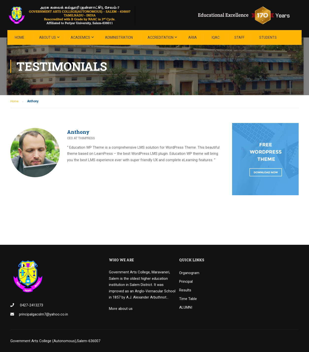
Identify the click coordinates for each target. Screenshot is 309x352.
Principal (186, 281)
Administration (119, 37)
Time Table (188, 299)
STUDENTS (268, 37)
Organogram (189, 273)
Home (19, 37)
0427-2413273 (31, 305)
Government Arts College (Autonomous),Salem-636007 (55, 341)
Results (185, 290)
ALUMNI (185, 307)
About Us (47, 37)
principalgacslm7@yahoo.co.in (43, 314)
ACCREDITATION (160, 37)
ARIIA (192, 37)
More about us (121, 308)
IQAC (216, 37)
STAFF (239, 37)
